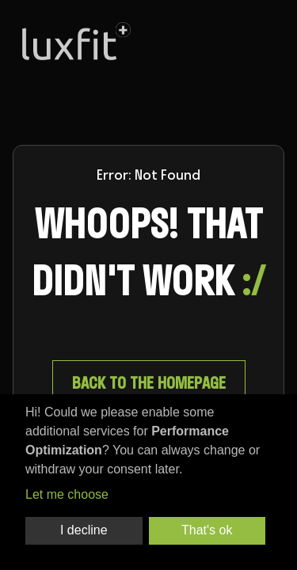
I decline (84, 530)
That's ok (206, 530)
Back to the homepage (149, 383)
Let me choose (67, 494)
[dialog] (148, 482)
